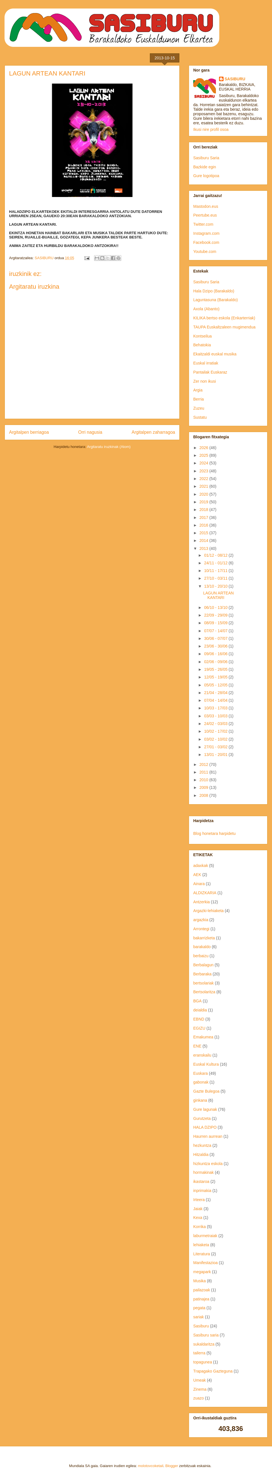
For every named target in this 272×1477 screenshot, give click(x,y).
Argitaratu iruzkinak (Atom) (109, 447)
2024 (204, 463)
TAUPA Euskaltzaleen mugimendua (224, 327)
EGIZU (199, 1028)
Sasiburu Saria (206, 158)
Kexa (197, 1217)
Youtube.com (204, 251)
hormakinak (203, 1172)
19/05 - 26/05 (216, 669)
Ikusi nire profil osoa (211, 129)
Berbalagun (203, 965)
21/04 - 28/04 (216, 692)
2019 (204, 502)
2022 (204, 478)
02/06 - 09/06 (216, 661)
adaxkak (200, 865)
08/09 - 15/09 (216, 623)
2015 (204, 533)
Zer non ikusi (204, 381)
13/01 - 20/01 (216, 754)
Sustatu (200, 417)
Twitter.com (203, 224)
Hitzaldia (201, 1154)
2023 (204, 471)
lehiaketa (201, 1245)
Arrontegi (201, 929)
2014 (204, 540)
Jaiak (198, 1208)
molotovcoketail (150, 1466)
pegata (199, 1308)
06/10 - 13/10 (216, 607)
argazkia (200, 919)
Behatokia (202, 345)
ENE (197, 1046)
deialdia (200, 1010)
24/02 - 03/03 (216, 723)
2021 (204, 486)
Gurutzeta (202, 1118)
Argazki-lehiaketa (208, 910)
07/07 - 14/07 (216, 630)
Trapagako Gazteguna (213, 1371)
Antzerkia (201, 902)
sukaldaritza (203, 1344)
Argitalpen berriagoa (29, 432)
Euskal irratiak (205, 363)
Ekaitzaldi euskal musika (215, 354)
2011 (204, 772)
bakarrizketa (204, 938)
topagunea (202, 1362)
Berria (198, 399)
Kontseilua (202, 336)
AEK (197, 874)
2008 (204, 795)
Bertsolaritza (204, 992)
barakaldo (202, 946)
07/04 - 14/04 (216, 700)
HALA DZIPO (204, 1127)
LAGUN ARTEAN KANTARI (218, 595)
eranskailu (202, 1055)
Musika (199, 1281)
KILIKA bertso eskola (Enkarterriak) (224, 318)
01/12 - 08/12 (216, 555)
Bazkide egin (204, 167)
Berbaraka (202, 974)
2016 (204, 525)
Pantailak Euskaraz (210, 372)
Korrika (199, 1226)
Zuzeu (198, 408)
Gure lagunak (205, 1109)
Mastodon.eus (205, 206)
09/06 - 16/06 (216, 653)
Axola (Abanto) (206, 309)
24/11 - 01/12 (216, 563)
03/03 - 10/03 (216, 716)
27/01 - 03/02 (216, 747)
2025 (204, 455)
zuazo (198, 1398)
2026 (204, 447)
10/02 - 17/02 (216, 731)
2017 (204, 517)
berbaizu (201, 956)
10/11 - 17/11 (216, 570)
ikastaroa (201, 1181)
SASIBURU (235, 79)
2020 (204, 494)
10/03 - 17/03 (216, 708)
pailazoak (201, 1290)
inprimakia (202, 1190)
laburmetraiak (205, 1235)
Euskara (200, 1073)
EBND (198, 1019)
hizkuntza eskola (208, 1163)
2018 (204, 509)
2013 (204, 548)
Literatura (201, 1254)
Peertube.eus (205, 215)
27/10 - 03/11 (216, 578)
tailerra (199, 1353)
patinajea (201, 1299)
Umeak (199, 1380)
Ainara (199, 883)
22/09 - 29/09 (216, 615)
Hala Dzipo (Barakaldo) (213, 291)
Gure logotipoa (206, 175)
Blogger (171, 1466)
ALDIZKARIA (204, 893)
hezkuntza (202, 1145)
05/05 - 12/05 (216, 685)
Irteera (199, 1199)
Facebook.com (206, 242)
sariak (198, 1317)
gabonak (201, 1082)
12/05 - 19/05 (216, 677)
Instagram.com (206, 233)
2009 (204, 787)
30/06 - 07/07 (216, 638)
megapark (202, 1271)
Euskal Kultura (206, 1064)
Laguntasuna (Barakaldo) (215, 300)
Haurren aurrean (207, 1136)
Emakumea (203, 1037)
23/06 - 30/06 (216, 646)
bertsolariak (203, 983)
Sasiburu (201, 1326)
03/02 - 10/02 (216, 739)
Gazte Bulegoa (206, 1091)
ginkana (200, 1100)
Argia (198, 390)
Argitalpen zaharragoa (153, 432)
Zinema (200, 1389)
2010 (204, 780)
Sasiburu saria (206, 1335)
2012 (204, 764)
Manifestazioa (205, 1262)
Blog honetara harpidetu (214, 833)
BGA (197, 1001)
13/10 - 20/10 (216, 586)
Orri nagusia (90, 432)
